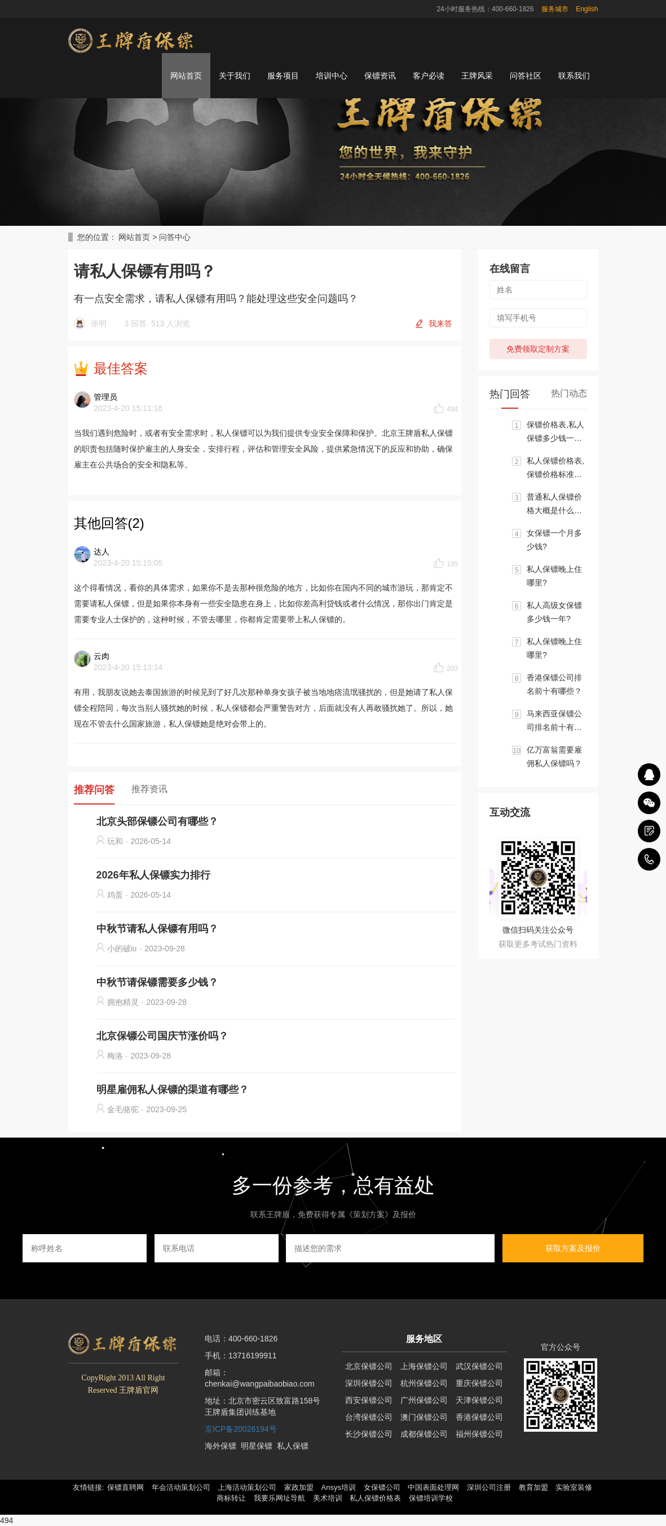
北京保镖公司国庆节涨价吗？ (162, 1036)
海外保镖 (220, 1445)
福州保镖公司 (479, 1433)
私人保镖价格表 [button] (375, 1498)
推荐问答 (94, 789)
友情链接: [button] (88, 1487)
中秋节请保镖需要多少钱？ (157, 982)
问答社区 (525, 75)
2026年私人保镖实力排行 (153, 875)
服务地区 (424, 1339)
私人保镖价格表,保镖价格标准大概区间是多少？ (555, 468)
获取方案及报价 (573, 1248)
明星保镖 (256, 1445)
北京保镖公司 (368, 1366)
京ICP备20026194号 (241, 1428)
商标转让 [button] (231, 1498)
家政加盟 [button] (299, 1487)
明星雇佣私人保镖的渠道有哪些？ (172, 1090)
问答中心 (175, 237)
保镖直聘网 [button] (125, 1487)
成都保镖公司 (424, 1433)
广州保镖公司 (424, 1400)
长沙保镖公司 (368, 1433)
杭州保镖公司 (424, 1383)
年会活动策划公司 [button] (181, 1487)
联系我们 (574, 75)
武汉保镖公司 (479, 1366)
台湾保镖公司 (368, 1417)
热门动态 (569, 393)
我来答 (440, 323)
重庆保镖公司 (479, 1383)
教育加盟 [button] (533, 1487)
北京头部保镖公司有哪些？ (157, 821)
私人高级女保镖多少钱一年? (554, 612)
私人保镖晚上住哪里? (554, 576)
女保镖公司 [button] (382, 1487)
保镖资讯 (380, 75)
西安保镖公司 (368, 1400)
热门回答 (509, 394)
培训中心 (331, 75)
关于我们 (234, 75)
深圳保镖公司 (368, 1383)
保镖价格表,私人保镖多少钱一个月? (555, 432)
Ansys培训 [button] (338, 1487)
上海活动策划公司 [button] (247, 1487)
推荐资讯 (149, 789)
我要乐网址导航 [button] (279, 1498)
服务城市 (554, 9)
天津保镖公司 (479, 1400)
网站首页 (186, 75)
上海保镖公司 (424, 1366)
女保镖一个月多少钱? (554, 539)
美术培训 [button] (327, 1498)
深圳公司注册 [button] (489, 1487)
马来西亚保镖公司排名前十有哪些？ (554, 721)
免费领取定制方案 (538, 348)
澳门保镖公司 (424, 1417)
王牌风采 (477, 75)
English (587, 9)
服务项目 (283, 75)
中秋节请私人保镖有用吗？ (157, 929)
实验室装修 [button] (573, 1487)
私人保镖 (292, 1445)
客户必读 (428, 75)
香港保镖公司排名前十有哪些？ (554, 684)
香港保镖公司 (479, 1417)
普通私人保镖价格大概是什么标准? (554, 504)
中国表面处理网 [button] (433, 1487)
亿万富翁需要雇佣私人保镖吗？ (554, 756)
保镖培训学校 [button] (431, 1498)
